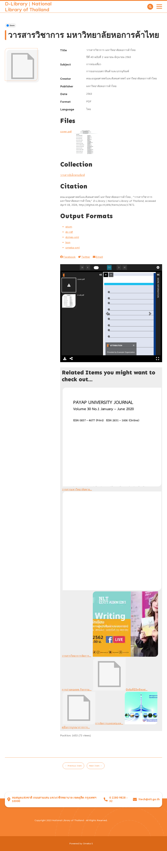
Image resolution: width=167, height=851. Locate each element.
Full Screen (157, 358)
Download (64, 358)
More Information (158, 279)
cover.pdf (66, 131)
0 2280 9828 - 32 (118, 799)
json (67, 242)
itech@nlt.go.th (149, 799)
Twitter (84, 256)
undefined (158, 267)
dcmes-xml (72, 237)
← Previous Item (73, 766)
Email (98, 256)
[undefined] (96, 267)
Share (71, 358)
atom (68, 226)
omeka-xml (72, 247)
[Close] (133, 345)
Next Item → (95, 766)
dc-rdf (69, 231)
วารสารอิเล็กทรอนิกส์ (72, 175)
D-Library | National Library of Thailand (28, 7)
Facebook (68, 256)
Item (11, 25)
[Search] (150, 7)
